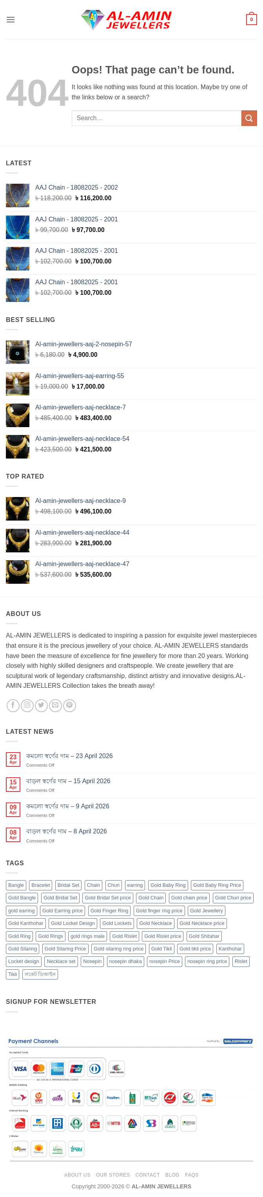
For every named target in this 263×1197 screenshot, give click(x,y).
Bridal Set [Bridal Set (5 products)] (68, 885)
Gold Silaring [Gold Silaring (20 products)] (22, 949)
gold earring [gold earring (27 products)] (21, 911)
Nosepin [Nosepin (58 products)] (92, 961)
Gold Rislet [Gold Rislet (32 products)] (124, 936)
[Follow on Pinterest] (69, 705)
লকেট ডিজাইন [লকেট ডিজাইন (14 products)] (40, 974)
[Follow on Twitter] (41, 705)
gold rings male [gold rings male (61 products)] (88, 936)
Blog (172, 1175)
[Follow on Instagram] (27, 705)
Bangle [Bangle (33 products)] (16, 885)
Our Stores (113, 1175)
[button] (10, 19)
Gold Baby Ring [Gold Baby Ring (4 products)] (168, 885)
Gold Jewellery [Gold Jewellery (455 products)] (206, 911)
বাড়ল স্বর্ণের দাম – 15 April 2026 (68, 781)
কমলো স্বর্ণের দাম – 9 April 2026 (67, 806)
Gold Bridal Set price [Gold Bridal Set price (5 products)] (108, 898)
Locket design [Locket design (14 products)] (23, 961)
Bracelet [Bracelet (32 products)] (40, 885)
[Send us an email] (55, 705)
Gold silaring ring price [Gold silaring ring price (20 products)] (118, 949)
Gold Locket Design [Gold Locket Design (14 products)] (73, 923)
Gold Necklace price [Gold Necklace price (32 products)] (202, 923)
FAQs (192, 1175)
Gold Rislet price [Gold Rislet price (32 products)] (162, 936)
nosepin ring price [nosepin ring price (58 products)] (207, 961)
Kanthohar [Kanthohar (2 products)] (230, 949)
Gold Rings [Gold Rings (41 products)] (50, 936)
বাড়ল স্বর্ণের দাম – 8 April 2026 (66, 831)
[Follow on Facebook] (13, 705)
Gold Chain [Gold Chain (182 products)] (150, 898)
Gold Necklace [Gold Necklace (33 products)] (155, 923)
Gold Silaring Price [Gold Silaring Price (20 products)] (65, 949)
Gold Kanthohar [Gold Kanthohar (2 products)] (26, 923)
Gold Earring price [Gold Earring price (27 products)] (62, 911)
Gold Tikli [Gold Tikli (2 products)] (161, 949)
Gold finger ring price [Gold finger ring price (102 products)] (159, 911)
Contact (147, 1175)
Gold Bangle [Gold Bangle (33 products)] (22, 898)
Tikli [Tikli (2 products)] (12, 974)
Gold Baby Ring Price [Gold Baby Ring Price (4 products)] (217, 885)
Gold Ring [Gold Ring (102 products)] (19, 936)
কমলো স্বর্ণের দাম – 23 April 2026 (69, 756)
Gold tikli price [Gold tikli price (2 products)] (195, 949)
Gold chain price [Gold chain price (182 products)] (189, 898)
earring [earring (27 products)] (135, 885)
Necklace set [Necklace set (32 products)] (61, 961)
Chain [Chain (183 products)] (93, 885)
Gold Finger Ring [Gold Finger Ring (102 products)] (110, 911)
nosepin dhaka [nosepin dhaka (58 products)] (125, 961)
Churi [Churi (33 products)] (114, 885)
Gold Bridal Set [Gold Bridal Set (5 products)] (60, 898)
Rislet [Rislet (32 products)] (241, 961)
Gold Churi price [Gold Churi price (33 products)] (233, 898)
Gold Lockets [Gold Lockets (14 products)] (117, 923)
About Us (77, 1175)
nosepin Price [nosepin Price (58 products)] (164, 961)
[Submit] (249, 118)
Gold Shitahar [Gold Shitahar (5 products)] (204, 936)
